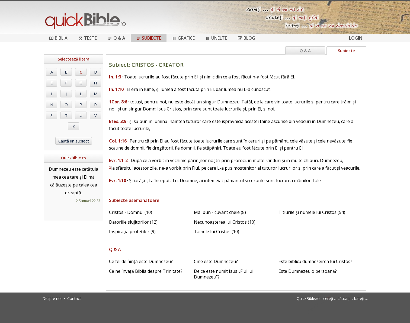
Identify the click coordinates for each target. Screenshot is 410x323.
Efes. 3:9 (117, 121)
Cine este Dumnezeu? (216, 261)
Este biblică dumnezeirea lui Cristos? (315, 261)
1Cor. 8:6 (118, 102)
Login (355, 38)
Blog (246, 38)
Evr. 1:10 (117, 180)
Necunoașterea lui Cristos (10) (224, 222)
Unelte (216, 38)
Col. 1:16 (118, 141)
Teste (87, 38)
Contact (74, 298)
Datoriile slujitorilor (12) (133, 222)
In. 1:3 (115, 77)
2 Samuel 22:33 (88, 200)
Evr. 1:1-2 (118, 160)
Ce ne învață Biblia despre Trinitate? (145, 271)
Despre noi (52, 298)
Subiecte (148, 38)
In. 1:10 (116, 89)
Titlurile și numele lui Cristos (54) (311, 212)
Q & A (116, 38)
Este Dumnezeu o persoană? (307, 271)
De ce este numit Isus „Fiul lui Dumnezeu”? (223, 274)
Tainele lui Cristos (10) (216, 232)
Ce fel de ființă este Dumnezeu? (141, 261)
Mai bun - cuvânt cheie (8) (220, 212)
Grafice (183, 38)
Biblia (58, 38)
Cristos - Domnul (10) (130, 212)
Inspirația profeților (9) (132, 232)
